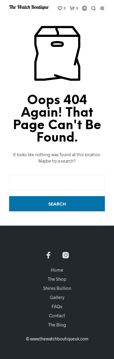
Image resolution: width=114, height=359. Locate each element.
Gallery (57, 297)
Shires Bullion (57, 288)
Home (57, 270)
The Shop (57, 279)
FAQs (57, 306)
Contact (57, 315)
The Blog (57, 324)
